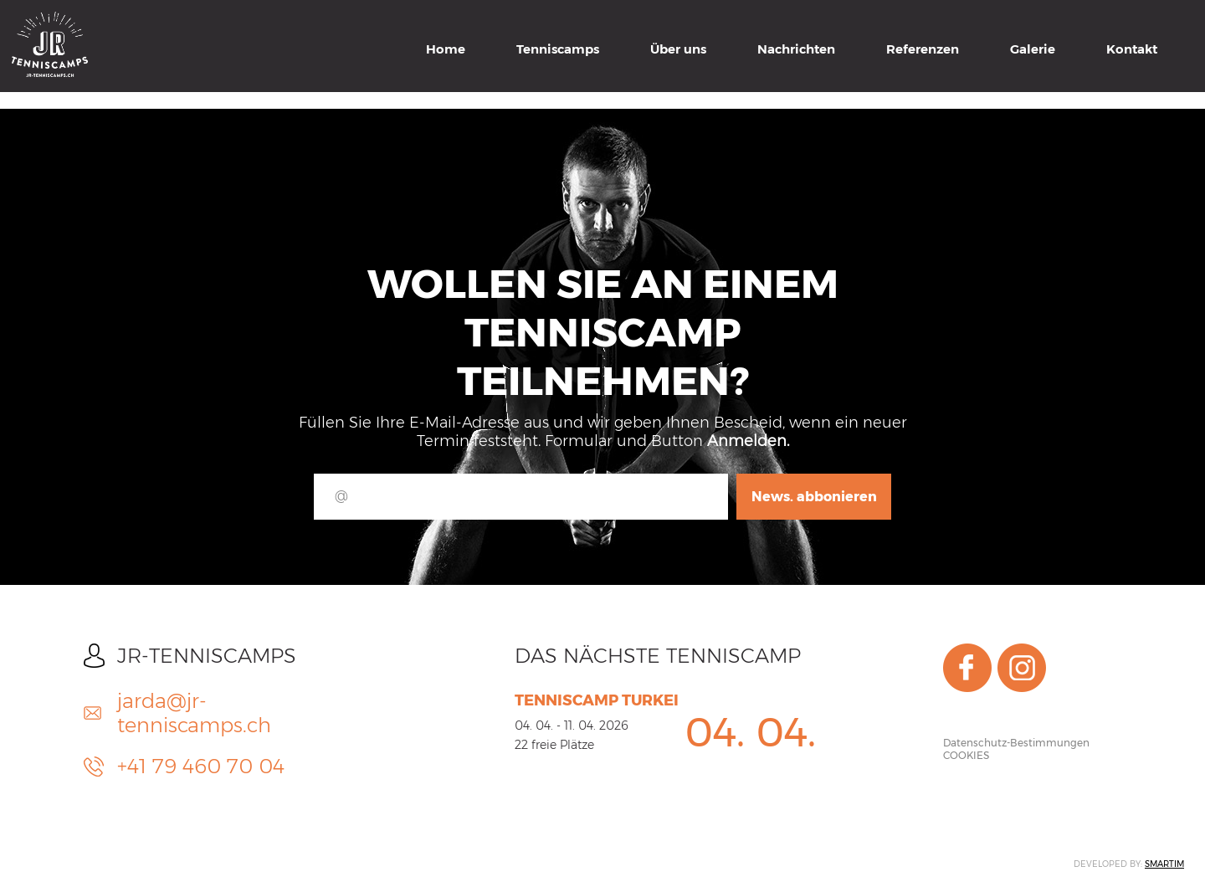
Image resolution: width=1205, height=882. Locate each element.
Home (445, 49)
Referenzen (922, 49)
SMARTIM (1164, 864)
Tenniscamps (557, 49)
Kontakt (1131, 49)
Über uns (678, 49)
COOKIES (966, 755)
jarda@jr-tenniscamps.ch (194, 713)
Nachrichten (796, 49)
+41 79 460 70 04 (201, 766)
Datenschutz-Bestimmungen (1016, 742)
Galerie (1032, 49)
